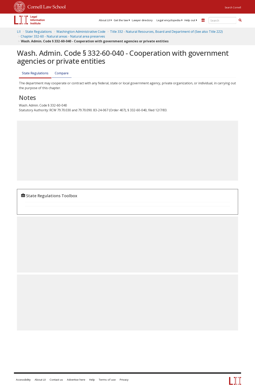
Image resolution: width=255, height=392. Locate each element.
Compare (62, 73)
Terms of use (107, 379)
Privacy (124, 379)
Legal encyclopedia (168, 20)
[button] (240, 20)
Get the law (121, 20)
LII (19, 31)
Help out (189, 20)
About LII (104, 20)
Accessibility (23, 379)
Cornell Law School (45, 6)
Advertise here (76, 379)
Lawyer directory (142, 20)
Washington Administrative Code (80, 31)
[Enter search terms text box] (222, 20)
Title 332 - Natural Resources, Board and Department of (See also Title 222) (166, 31)
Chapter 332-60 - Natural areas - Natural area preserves (63, 36)
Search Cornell (233, 7)
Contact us (56, 379)
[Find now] (240, 20)
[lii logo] (29, 20)
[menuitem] (104, 20)
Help (92, 379)
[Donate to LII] (203, 20)
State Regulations (38, 31)
